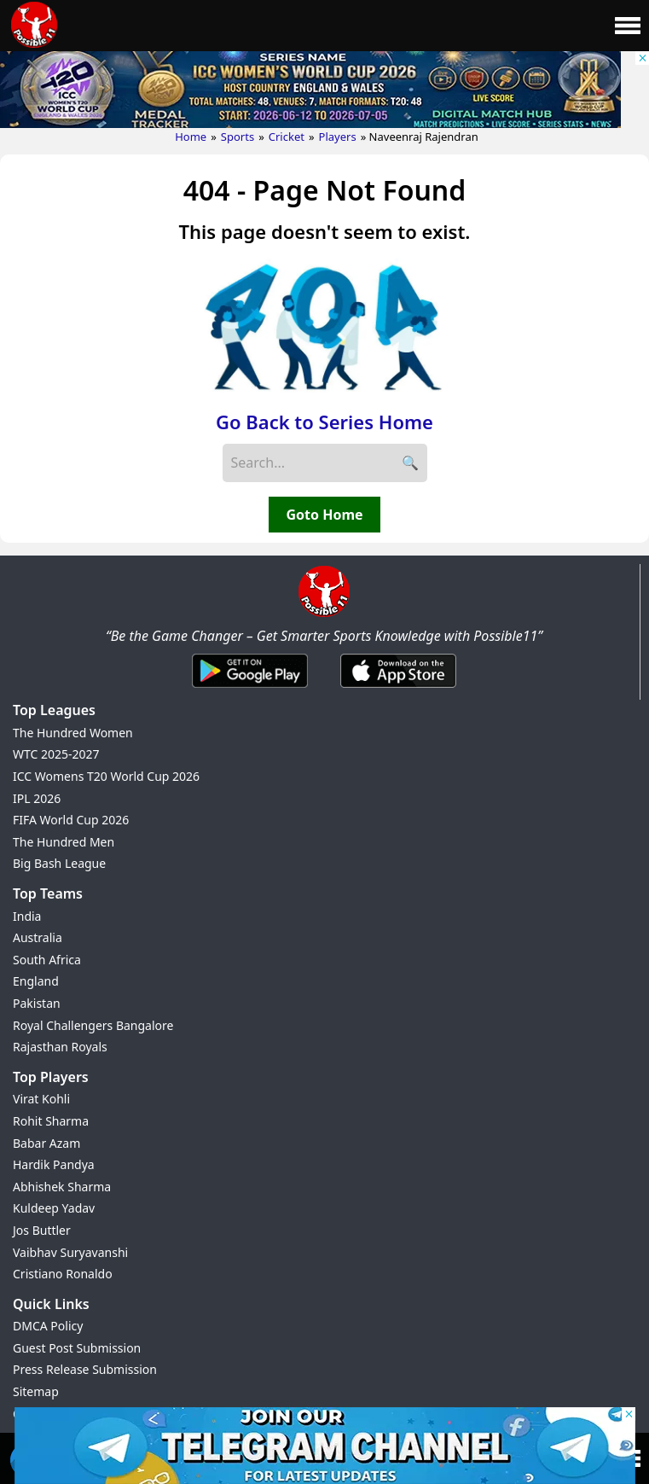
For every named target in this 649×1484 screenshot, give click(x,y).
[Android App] (250, 688)
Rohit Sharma (51, 1121)
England (36, 981)
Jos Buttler (42, 1230)
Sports (237, 136)
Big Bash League (59, 863)
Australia (37, 937)
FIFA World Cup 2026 (71, 820)
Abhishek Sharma (62, 1186)
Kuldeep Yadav (54, 1208)
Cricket (286, 136)
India (27, 916)
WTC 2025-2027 (56, 754)
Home (190, 136)
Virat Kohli (41, 1099)
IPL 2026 (37, 798)
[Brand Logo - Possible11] (324, 613)
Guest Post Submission (77, 1348)
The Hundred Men (63, 842)
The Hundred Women (73, 733)
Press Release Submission (85, 1369)
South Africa (47, 960)
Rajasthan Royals (60, 1047)
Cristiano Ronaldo (63, 1274)
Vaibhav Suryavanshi (70, 1252)
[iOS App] (398, 688)
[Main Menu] (627, 25)
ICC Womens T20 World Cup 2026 (106, 776)
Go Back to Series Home (324, 421)
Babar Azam (46, 1143)
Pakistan (37, 1003)
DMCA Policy (48, 1326)
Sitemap (36, 1391)
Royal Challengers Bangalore (93, 1025)
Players (337, 136)
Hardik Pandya (54, 1164)
